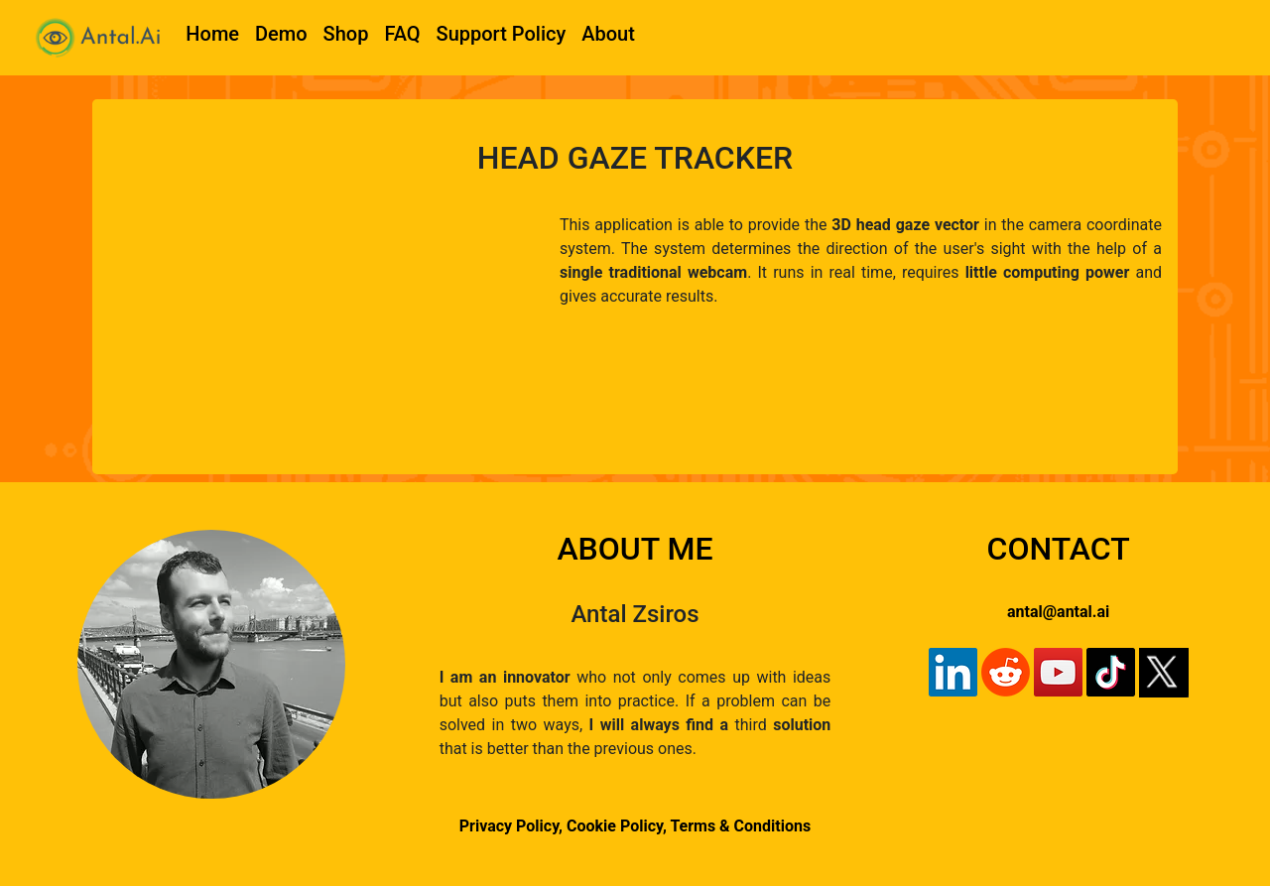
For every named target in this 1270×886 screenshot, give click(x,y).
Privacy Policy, (511, 826)
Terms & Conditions (740, 826)
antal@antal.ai (1058, 611)
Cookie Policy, (618, 826)
